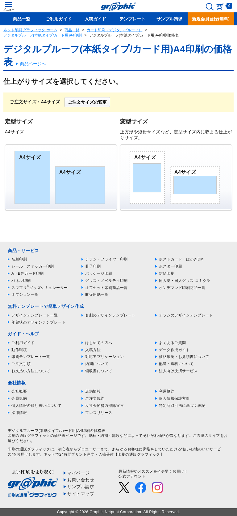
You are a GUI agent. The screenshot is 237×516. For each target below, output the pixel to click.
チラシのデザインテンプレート (186, 315)
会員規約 (19, 398)
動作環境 (19, 350)
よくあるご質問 (172, 343)
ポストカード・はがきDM (181, 259)
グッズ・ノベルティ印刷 (106, 280)
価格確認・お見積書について (184, 357)
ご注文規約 (95, 398)
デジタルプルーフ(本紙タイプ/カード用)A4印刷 (42, 35)
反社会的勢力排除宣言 (104, 405)
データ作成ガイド (174, 350)
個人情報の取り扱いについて (36, 405)
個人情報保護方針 (174, 398)
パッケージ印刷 (98, 273)
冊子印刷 (93, 266)
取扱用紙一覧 (96, 294)
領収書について (98, 371)
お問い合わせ (80, 479)
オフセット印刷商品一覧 (106, 288)
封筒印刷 (166, 273)
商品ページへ (33, 63)
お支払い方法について (30, 371)
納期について (96, 364)
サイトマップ (80, 493)
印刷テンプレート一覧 (30, 357)
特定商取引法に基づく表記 (182, 405)
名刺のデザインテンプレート (110, 315)
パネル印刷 (21, 280)
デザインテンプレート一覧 (34, 315)
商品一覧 (71, 30)
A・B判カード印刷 (27, 273)
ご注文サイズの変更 (87, 102)
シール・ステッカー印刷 (32, 266)
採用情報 (19, 413)
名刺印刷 (19, 259)
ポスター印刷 (170, 266)
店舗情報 (93, 391)
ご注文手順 (21, 364)
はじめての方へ (98, 343)
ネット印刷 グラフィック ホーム (30, 30)
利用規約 (166, 391)
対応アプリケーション (104, 357)
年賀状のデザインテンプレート (38, 322)
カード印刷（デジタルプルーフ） (114, 30)
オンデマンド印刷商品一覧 (182, 288)
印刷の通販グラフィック (29, 449)
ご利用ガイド (23, 343)
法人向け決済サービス (178, 371)
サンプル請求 (80, 486)
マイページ (78, 473)
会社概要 (19, 391)
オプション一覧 (25, 294)
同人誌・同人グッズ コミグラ (184, 280)
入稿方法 (93, 350)
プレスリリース (98, 413)
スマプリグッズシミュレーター (39, 288)
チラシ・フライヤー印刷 (106, 259)
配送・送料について (176, 364)
